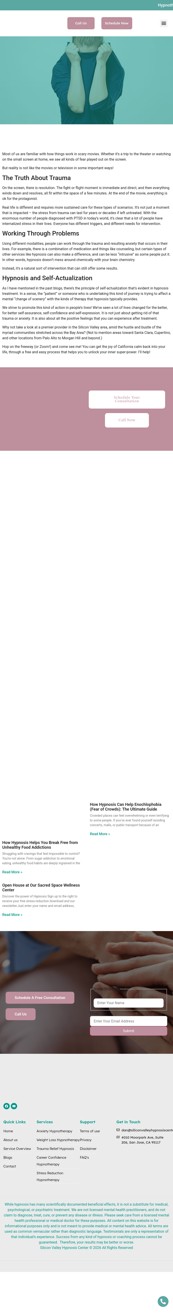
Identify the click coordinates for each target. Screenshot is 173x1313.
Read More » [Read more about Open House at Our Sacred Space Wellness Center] (12, 915)
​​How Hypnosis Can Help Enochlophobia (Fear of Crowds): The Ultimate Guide (126, 807)
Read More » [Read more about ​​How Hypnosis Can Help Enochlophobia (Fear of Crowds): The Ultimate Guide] (100, 834)
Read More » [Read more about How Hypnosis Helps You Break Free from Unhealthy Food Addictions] (12, 872)
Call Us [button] (81, 23)
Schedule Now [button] (117, 23)
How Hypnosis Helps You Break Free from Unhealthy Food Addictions (40, 845)
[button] (163, 23)
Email (94, 1013)
